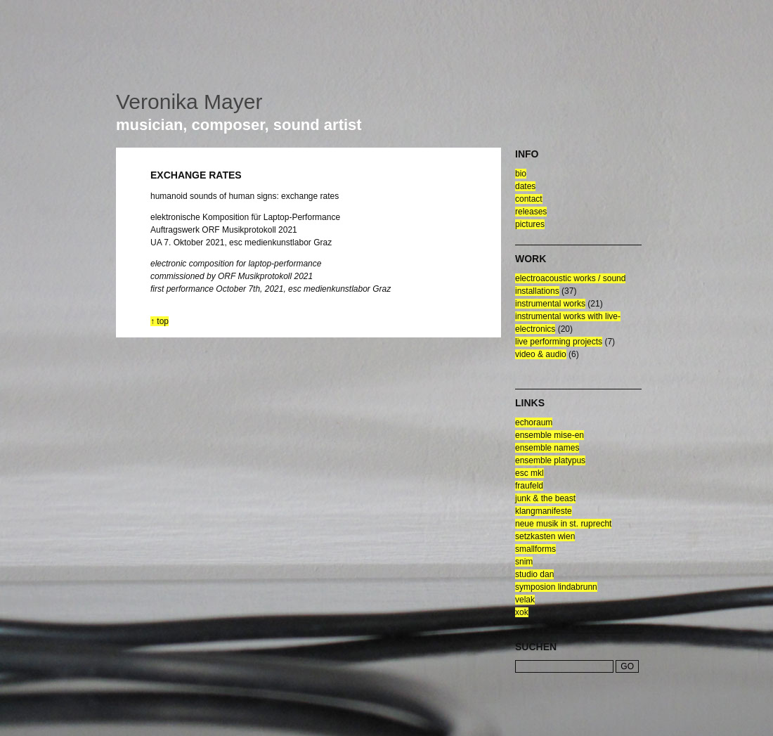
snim (524, 562)
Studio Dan (534, 574)
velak (525, 600)
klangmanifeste (543, 511)
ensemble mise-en (549, 435)
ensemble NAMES (547, 448)
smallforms (535, 549)
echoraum (533, 422)
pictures (530, 224)
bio (520, 174)
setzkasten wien (545, 536)
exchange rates (196, 175)
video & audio (540, 354)
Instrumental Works (550, 304)
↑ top (159, 321)
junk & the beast (545, 498)
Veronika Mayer (189, 101)
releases (531, 212)
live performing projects (558, 342)
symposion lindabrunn (556, 587)
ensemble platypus (550, 460)
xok (521, 612)
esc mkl (529, 473)
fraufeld (529, 486)
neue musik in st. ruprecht (563, 524)
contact (529, 199)
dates (525, 186)
